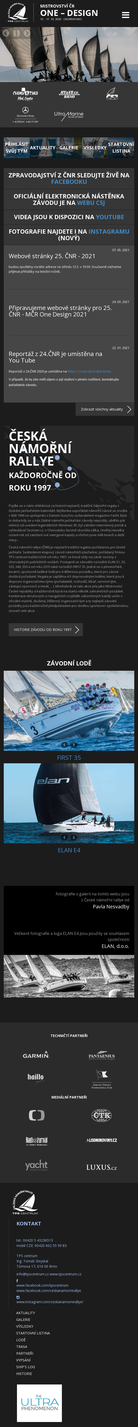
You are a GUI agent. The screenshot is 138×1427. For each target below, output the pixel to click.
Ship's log (25, 1366)
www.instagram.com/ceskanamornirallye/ (49, 1301)
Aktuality (25, 1312)
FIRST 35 (69, 757)
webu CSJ (91, 202)
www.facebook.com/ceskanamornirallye (48, 1290)
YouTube (110, 217)
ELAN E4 (69, 850)
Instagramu (109, 231)
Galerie (23, 1319)
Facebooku (69, 181)
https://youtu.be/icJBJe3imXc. (90, 371)
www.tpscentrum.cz (65, 1274)
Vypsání (23, 1360)
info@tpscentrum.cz (32, 1274)
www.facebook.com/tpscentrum (42, 1285)
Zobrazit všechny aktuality (102, 409)
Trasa (21, 1346)
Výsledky (24, 1326)
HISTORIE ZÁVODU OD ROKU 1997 (42, 629)
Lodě (21, 1339)
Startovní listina (33, 1333)
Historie (24, 1373)
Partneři (24, 1353)
